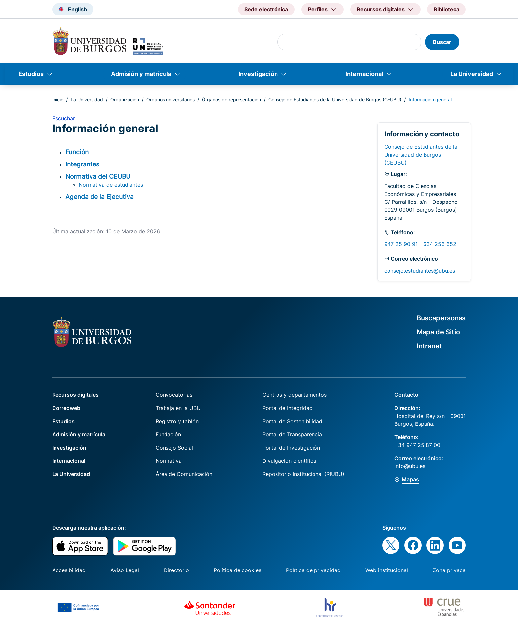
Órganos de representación (231, 99)
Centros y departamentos (294, 394)
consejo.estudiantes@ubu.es (419, 270)
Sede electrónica (266, 9)
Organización (124, 99)
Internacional (364, 73)
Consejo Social (174, 447)
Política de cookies (237, 570)
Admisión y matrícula (141, 73)
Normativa (169, 461)
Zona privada (449, 570)
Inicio (57, 99)
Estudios (31, 73)
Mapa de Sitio (438, 332)
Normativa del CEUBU (97, 176)
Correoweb (66, 408)
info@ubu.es (409, 466)
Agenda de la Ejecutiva (99, 197)
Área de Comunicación (184, 474)
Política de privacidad (313, 570)
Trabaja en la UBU (178, 408)
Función (77, 152)
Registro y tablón (177, 421)
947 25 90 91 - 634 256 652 (420, 244)
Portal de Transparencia (292, 434)
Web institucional (386, 570)
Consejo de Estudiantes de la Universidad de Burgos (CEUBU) (334, 99)
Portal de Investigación (291, 447)
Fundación (168, 434)
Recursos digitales (75, 394)
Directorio (176, 570)
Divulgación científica (289, 461)
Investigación (258, 73)
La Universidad (471, 73)
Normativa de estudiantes (111, 184)
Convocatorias (174, 394)
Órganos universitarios (170, 99)
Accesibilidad (69, 570)
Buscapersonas (441, 318)
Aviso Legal (124, 570)
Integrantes (82, 164)
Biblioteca (446, 9)
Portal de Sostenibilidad (292, 421)
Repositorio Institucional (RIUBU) (303, 474)
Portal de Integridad (287, 408)
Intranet (429, 346)
